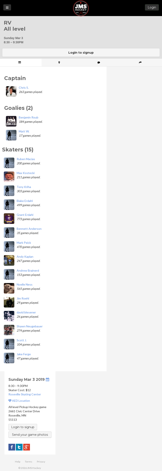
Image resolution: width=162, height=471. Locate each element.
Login (152, 7)
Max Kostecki (26, 173)
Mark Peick (24, 242)
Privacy (41, 461)
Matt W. (24, 131)
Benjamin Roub (28, 117)
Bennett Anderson (29, 228)
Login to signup (81, 52)
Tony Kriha (24, 187)
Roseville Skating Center (24, 394)
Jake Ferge (24, 354)
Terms (28, 461)
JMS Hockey (81, 8)
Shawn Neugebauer (30, 326)
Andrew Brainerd (28, 270)
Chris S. (24, 87)
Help (17, 461)
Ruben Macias (26, 159)
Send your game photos (30, 435)
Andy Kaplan (25, 256)
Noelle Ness (24, 284)
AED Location (19, 400)
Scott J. (22, 340)
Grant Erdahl (25, 214)
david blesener (26, 312)
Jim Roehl (23, 298)
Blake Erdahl (25, 201)
